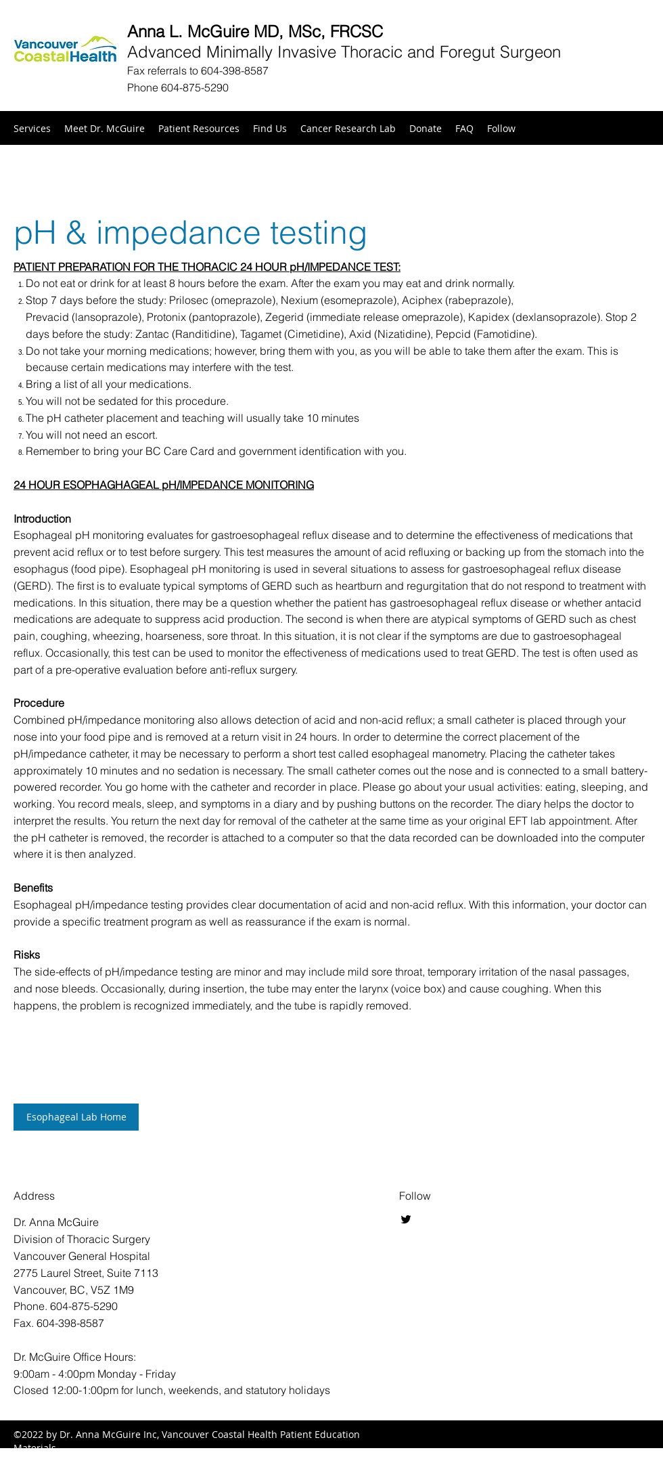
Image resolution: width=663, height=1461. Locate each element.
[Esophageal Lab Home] (76, 1117)
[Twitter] (406, 1219)
